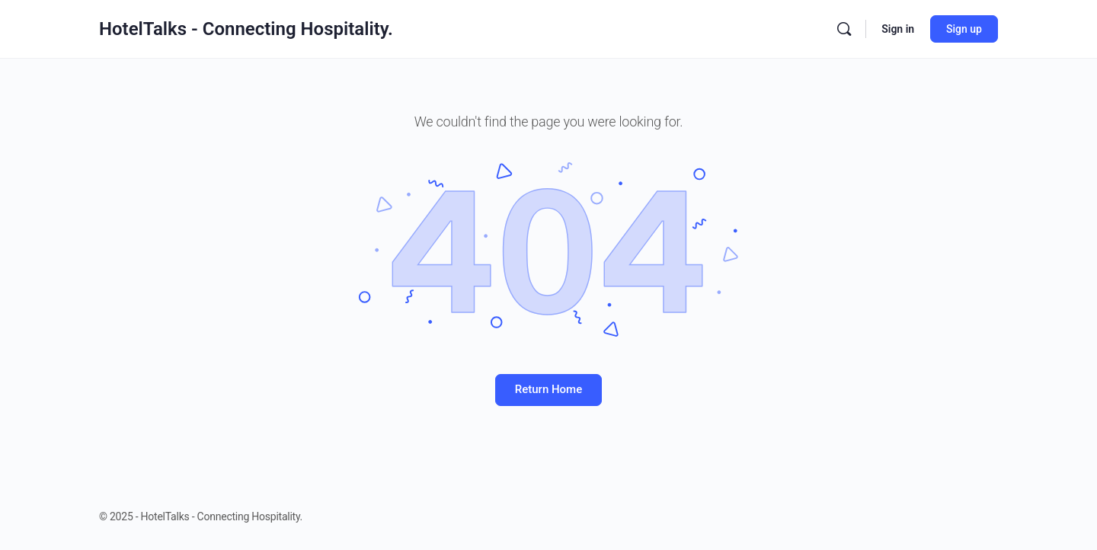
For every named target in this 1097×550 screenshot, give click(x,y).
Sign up (964, 29)
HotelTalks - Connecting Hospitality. (246, 29)
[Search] (844, 29)
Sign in (897, 29)
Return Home (548, 389)
